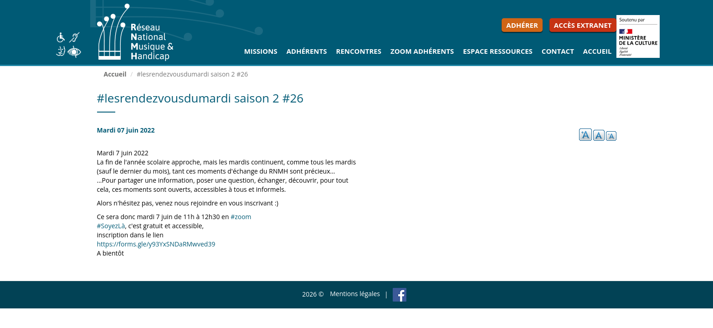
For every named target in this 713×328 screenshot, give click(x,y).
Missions (260, 51)
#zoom (241, 216)
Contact (558, 51)
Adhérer (522, 25)
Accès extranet (583, 25)
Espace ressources (498, 51)
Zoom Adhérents (422, 51)
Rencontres (358, 51)
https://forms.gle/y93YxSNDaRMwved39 (156, 244)
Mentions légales (355, 293)
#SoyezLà (111, 225)
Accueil (597, 51)
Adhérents (307, 51)
